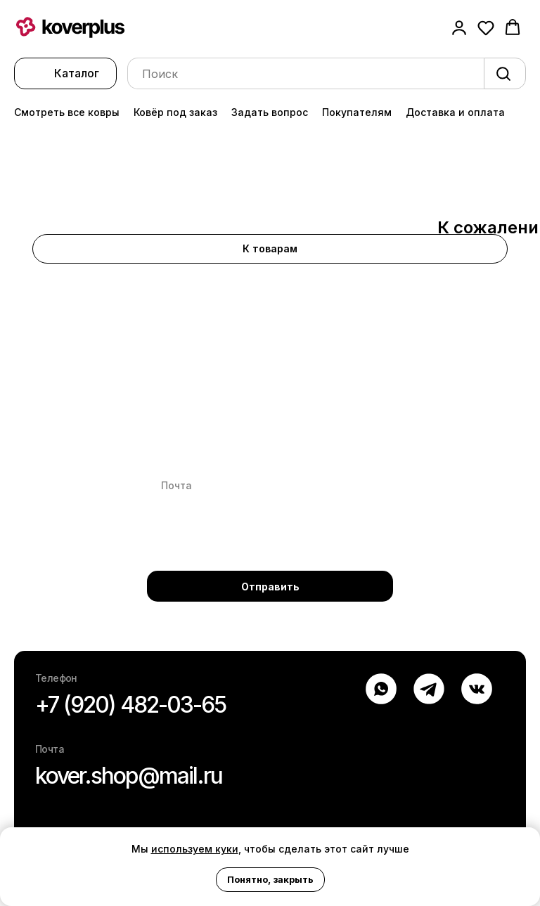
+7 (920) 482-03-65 (130, 704)
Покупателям (357, 112)
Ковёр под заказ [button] (175, 112)
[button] (459, 27)
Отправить (270, 587)
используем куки (194, 849)
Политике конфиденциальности (245, 551)
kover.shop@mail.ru (128, 775)
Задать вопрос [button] (269, 112)
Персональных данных (280, 539)
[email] (270, 485)
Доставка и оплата (455, 112)
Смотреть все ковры (67, 112)
